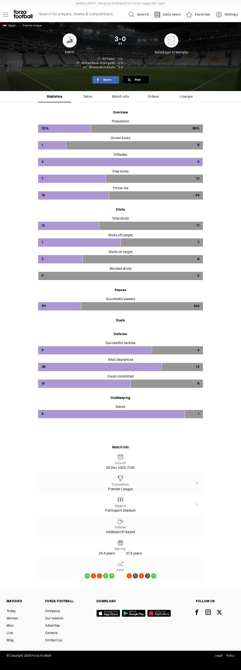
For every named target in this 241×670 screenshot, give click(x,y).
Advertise (52, 626)
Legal (219, 655)
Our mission (54, 618)
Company (52, 611)
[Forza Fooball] (23, 14)
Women (12, 618)
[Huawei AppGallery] (160, 614)
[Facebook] (199, 613)
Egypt (9, 25)
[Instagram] (211, 613)
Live (10, 633)
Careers (51, 633)
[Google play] (134, 614)
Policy (230, 655)
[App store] (109, 614)
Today (11, 611)
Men (10, 626)
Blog (10, 640)
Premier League (32, 25)
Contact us (53, 640)
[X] (222, 613)
